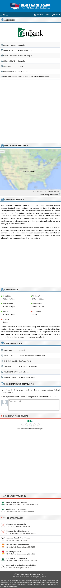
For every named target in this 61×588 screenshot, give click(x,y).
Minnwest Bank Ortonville (16, 524)
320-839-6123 (23, 72)
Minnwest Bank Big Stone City (17, 531)
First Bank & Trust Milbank (16, 558)
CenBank (22, 350)
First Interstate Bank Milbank (17, 545)
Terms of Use (28, 577)
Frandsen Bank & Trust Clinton (18, 538)
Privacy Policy (37, 577)
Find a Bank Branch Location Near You (29, 574)
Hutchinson (10, 509)
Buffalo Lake (11, 502)
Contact (44, 577)
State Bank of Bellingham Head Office (21, 565)
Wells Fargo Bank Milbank (16, 552)
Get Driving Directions (49, 195)
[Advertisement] (30, 110)
